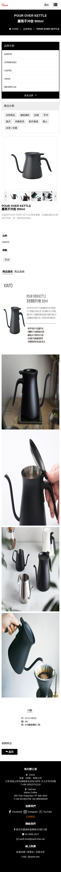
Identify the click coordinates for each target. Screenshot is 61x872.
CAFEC (8, 70)
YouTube (45, 811)
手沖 (46, 115)
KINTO (5, 242)
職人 (45, 121)
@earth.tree (33, 856)
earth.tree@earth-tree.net (32, 839)
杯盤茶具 (19, 121)
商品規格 (19, 271)
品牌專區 (27, 29)
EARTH (8, 54)
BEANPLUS (10, 87)
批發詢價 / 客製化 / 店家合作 (30, 852)
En (46, 5)
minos (7, 78)
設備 (36, 115)
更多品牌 (30, 95)
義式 (8, 121)
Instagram (31, 811)
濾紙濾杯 (24, 115)
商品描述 (7, 271)
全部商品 (10, 115)
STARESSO (10, 62)
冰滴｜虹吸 (11, 128)
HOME (14, 29)
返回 (9, 751)
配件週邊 (33, 121)
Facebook (15, 811)
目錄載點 (30, 816)
